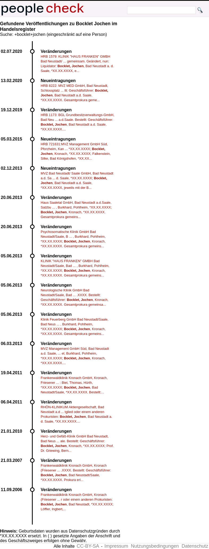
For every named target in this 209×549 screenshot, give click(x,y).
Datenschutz (195, 546)
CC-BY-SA (88, 546)
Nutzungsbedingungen (155, 546)
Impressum (116, 546)
